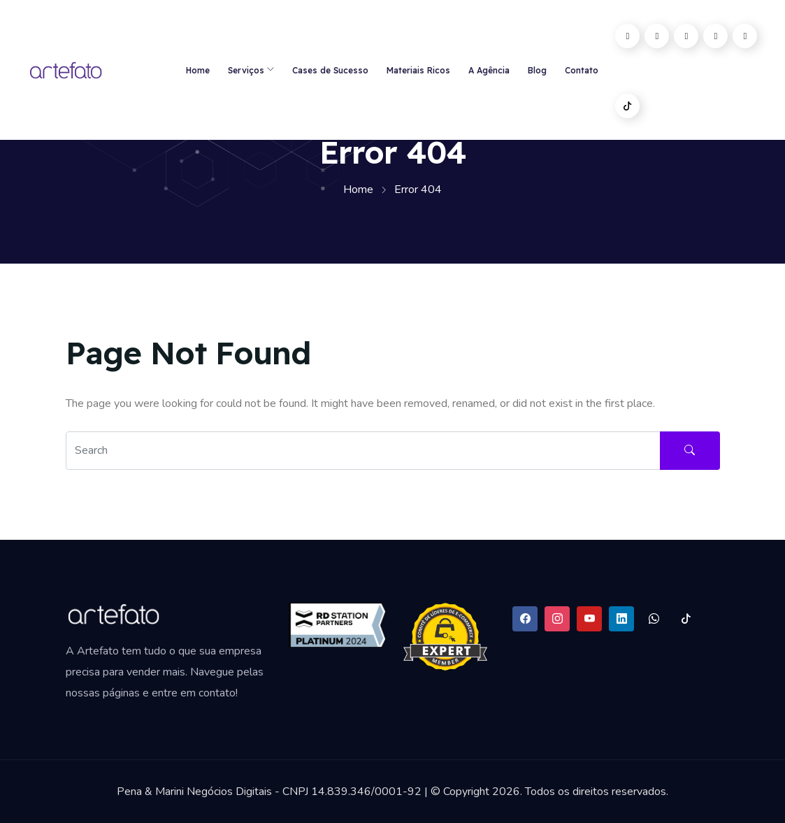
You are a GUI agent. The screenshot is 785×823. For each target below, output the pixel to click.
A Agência (489, 70)
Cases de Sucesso (330, 70)
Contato (581, 70)
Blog (537, 70)
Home (198, 70)
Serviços (246, 70)
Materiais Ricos (418, 70)
